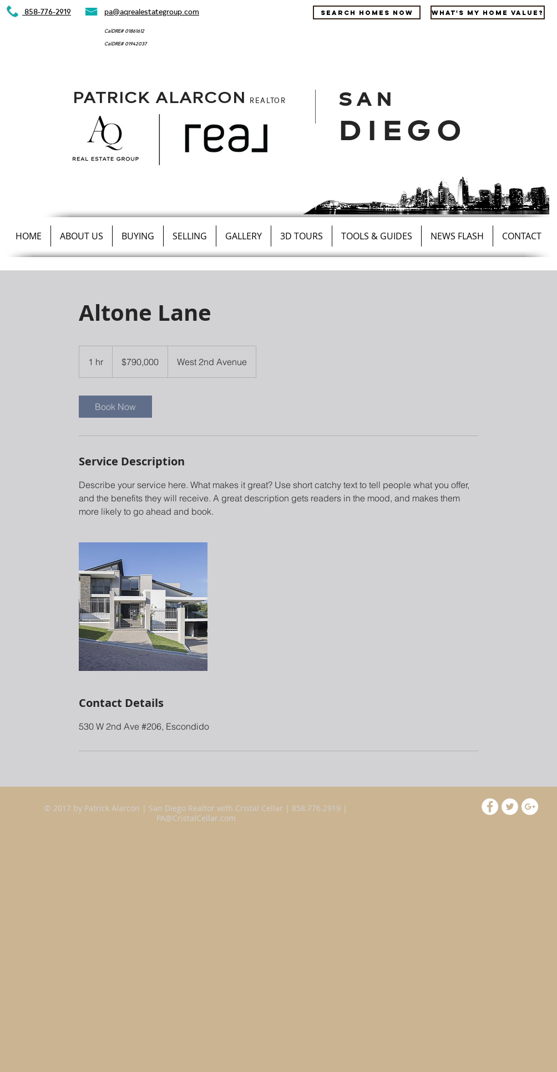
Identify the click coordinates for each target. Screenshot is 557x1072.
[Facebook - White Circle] (490, 806)
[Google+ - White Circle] (529, 806)
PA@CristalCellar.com (196, 818)
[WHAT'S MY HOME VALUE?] (488, 12)
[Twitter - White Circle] (510, 806)
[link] (115, 407)
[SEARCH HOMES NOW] (367, 12)
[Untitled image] (143, 606)
